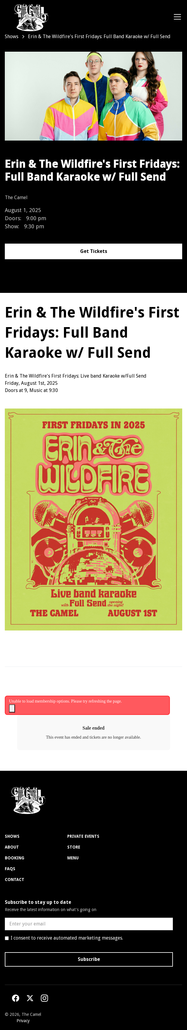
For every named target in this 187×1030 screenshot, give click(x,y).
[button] (176, 17)
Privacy (23, 1020)
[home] (29, 17)
